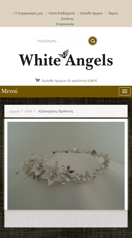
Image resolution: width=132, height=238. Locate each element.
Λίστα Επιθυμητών (61, 13)
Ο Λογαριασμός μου (28, 13)
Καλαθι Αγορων (91, 13)
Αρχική (14, 111)
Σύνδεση (67, 19)
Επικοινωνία (65, 24)
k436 (28, 111)
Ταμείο (113, 13)
